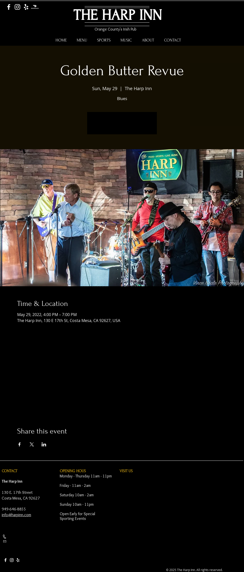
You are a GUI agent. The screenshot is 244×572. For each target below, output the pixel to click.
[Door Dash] (35, 7)
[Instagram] (17, 7)
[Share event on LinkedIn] (44, 444)
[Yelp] (26, 7)
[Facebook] (8, 7)
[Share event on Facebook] (19, 444)
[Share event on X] (31, 444)
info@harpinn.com (16, 514)
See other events (122, 126)
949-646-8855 (14, 509)
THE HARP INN (117, 15)
